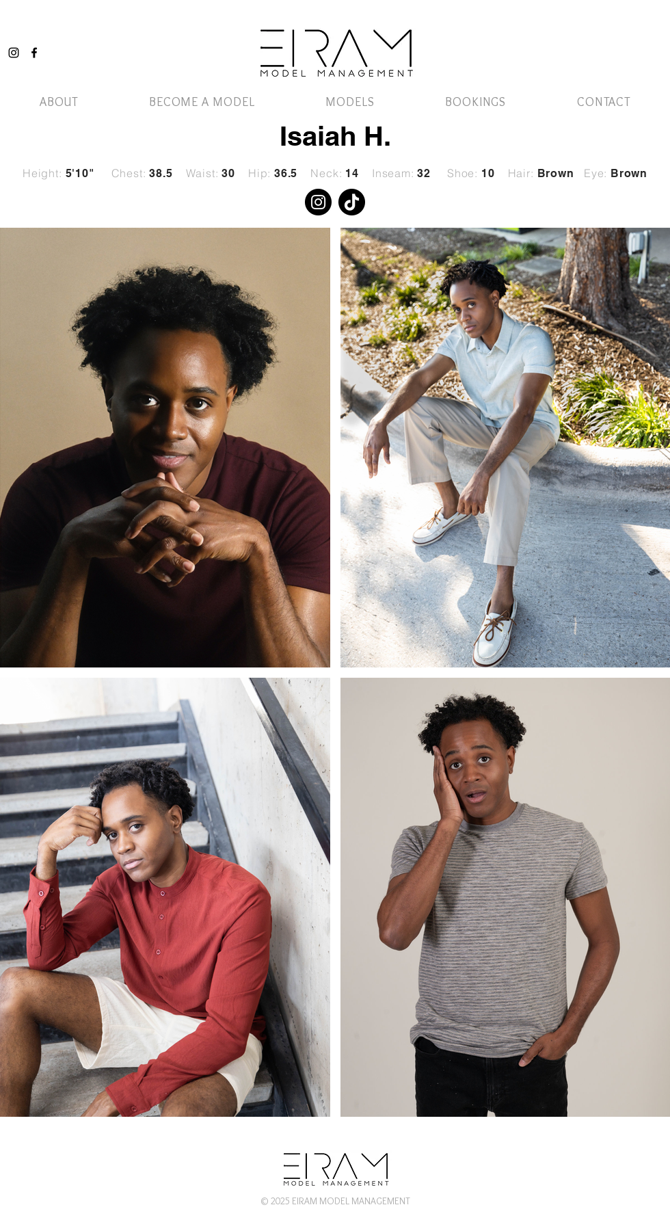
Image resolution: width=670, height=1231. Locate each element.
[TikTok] (351, 202)
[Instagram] (14, 52)
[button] (350, 102)
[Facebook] (34, 52)
